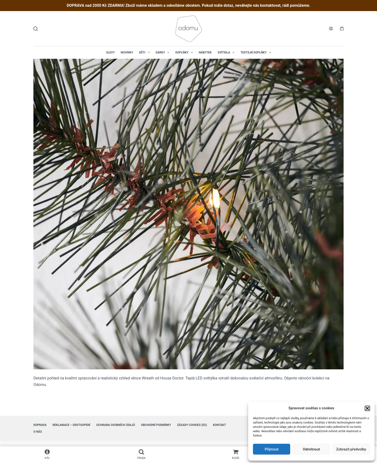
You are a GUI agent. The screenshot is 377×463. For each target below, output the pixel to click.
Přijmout (271, 449)
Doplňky (185, 52)
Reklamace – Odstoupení (71, 425)
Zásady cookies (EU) (192, 425)
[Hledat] (35, 28)
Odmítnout (311, 449)
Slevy (110, 52)
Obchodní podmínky (156, 425)
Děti (145, 52)
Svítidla (227, 52)
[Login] (331, 28)
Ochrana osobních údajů (115, 425)
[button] (367, 408)
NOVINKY (127, 52)
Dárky (163, 52)
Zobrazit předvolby (351, 449)
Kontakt (219, 425)
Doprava (40, 425)
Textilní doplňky (256, 52)
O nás (37, 431)
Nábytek (205, 52)
